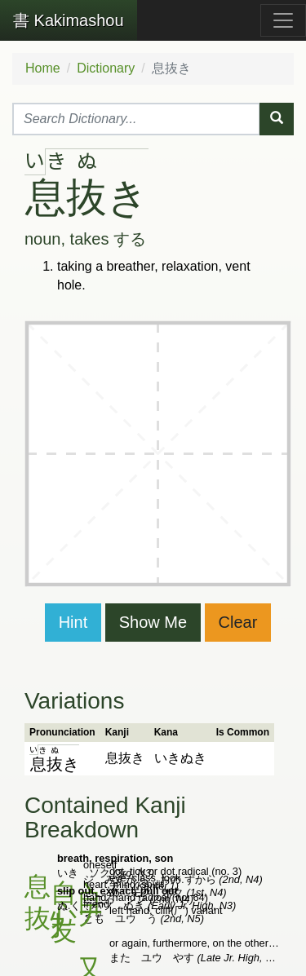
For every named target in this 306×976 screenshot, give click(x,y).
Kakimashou (68, 20)
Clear (238, 622)
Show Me (153, 622)
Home (42, 68)
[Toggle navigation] (283, 20)
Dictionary (106, 68)
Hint (73, 622)
